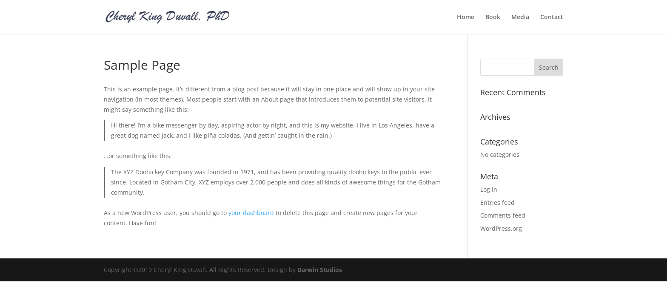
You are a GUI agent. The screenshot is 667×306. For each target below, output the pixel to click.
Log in (488, 189)
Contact (551, 17)
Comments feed (502, 215)
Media (520, 17)
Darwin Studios (319, 270)
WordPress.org (501, 228)
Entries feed (497, 202)
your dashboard (251, 213)
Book (492, 17)
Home (465, 17)
